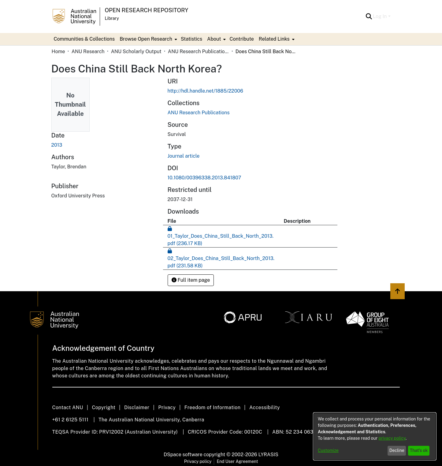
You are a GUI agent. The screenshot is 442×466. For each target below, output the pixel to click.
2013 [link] (56, 145)
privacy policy (392, 438)
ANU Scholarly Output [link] (136, 51)
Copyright (103, 407)
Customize (328, 450)
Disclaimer (137, 407)
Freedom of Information (212, 407)
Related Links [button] (274, 39)
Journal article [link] (184, 156)
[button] (369, 16)
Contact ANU (67, 407)
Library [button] (112, 18)
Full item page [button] (191, 280)
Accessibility (264, 407)
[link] (199, 113)
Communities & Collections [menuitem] (84, 39)
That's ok (419, 450)
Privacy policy (198, 461)
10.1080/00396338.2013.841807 (204, 178)
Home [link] (58, 51)
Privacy (167, 407)
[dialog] (375, 436)
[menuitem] (147, 39)
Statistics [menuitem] (191, 39)
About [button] (214, 39)
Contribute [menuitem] (241, 39)
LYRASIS (268, 454)
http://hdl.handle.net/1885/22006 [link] (205, 91)
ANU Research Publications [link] (198, 51)
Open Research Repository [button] (146, 10)
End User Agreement (237, 461)
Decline (396, 450)
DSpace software (183, 454)
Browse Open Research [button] (146, 39)
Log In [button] (380, 16)
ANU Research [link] (88, 51)
